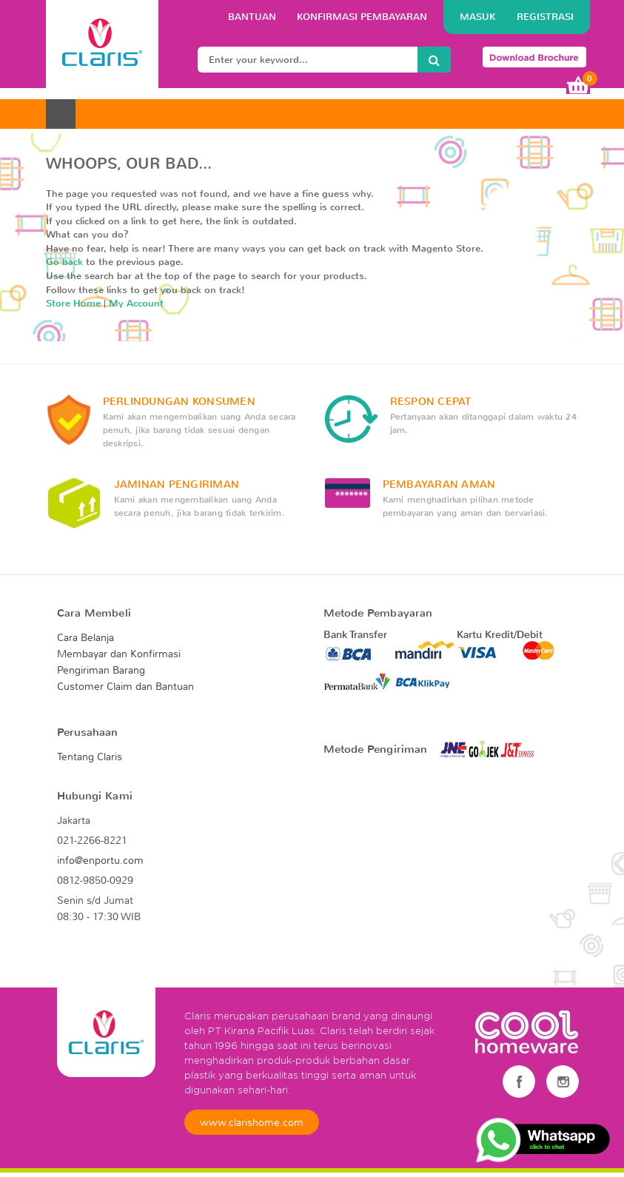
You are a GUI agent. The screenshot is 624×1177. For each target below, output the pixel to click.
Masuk (479, 16)
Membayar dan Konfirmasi (119, 653)
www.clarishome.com (251, 1122)
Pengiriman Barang (101, 670)
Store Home (73, 303)
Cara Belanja (85, 637)
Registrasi (545, 16)
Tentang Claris (89, 756)
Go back (64, 261)
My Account (136, 303)
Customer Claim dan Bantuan (125, 686)
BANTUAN (253, 16)
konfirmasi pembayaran (362, 16)
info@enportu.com (100, 860)
